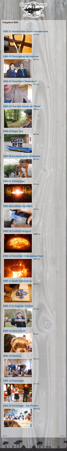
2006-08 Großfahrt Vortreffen (17, 206)
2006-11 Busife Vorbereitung (17, 281)
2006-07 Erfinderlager (14, 181)
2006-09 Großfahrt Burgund (17, 231)
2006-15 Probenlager (13, 380)
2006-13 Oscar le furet (14, 331)
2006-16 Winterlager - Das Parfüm (20, 405)
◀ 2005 (4, 436)
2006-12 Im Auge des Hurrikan (18, 306)
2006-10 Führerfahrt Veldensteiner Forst (23, 256)
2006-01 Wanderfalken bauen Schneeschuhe (25, 31)
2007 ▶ (62, 436)
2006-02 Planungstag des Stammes (20, 56)
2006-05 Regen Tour (13, 131)
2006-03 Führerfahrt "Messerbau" (20, 81)
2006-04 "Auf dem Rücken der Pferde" (22, 106)
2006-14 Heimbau (12, 356)
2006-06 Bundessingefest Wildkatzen (21, 156)
